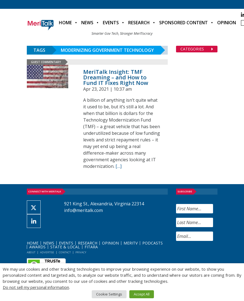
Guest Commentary (46, 62)
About (31, 252)
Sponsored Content (183, 23)
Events (111, 23)
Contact (65, 252)
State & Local (65, 246)
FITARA (91, 246)
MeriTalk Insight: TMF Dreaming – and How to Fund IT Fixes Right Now (115, 77)
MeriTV (131, 243)
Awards (37, 246)
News (87, 23)
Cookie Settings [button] (109, 294)
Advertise (47, 252)
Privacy (80, 252)
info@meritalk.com (83, 210)
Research (139, 23)
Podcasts (152, 243)
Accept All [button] (141, 294)
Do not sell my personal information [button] (36, 287)
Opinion (226, 23)
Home (65, 23)
